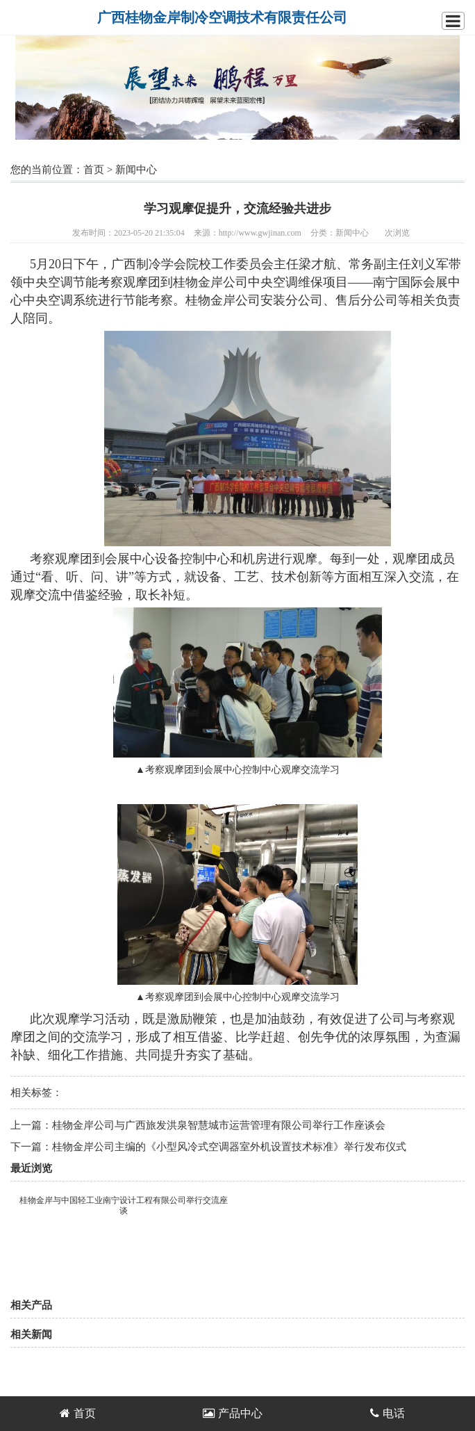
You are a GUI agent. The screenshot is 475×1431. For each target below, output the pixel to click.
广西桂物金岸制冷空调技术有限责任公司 (222, 17)
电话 (387, 1413)
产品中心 (232, 1413)
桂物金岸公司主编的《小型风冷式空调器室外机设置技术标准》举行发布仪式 (229, 1146)
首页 (93, 169)
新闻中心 (136, 169)
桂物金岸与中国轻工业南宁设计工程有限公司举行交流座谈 (123, 1205)
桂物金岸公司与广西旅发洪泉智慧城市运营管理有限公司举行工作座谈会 (218, 1125)
